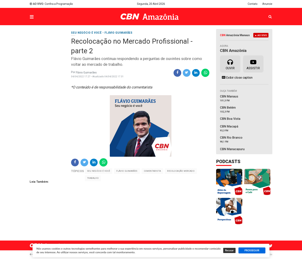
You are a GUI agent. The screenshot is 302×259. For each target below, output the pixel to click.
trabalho (93, 178)
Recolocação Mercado (181, 171)
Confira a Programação (51, 3)
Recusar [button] (229, 250)
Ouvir (230, 63)
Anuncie (267, 3)
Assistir (253, 63)
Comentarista (152, 171)
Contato (253, 3)
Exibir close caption (236, 77)
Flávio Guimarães (126, 171)
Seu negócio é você (98, 171)
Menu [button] (39, 17)
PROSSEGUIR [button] (251, 250)
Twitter (270, 246)
